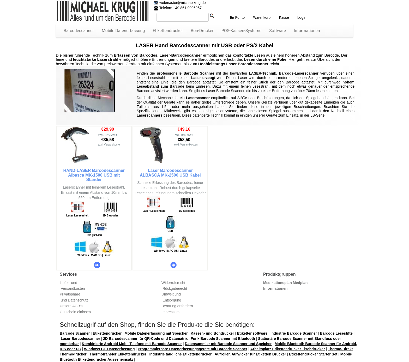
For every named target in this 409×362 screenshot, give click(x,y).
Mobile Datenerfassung (123, 30)
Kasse (284, 17)
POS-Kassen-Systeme (241, 30)
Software (277, 30)
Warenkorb (261, 17)
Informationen (307, 30)
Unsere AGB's (71, 306)
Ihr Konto (237, 17)
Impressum (170, 312)
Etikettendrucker (168, 30)
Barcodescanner (79, 30)
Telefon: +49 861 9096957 (178, 8)
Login (301, 17)
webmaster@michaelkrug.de (182, 3)
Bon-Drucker (202, 30)
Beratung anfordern (177, 306)
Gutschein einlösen (75, 312)
